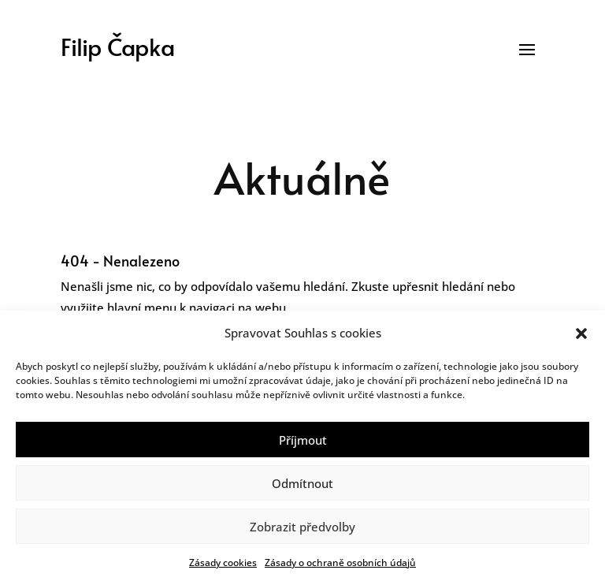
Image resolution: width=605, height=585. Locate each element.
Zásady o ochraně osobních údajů (340, 562)
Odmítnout (302, 483)
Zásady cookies (223, 562)
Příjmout (303, 440)
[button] (581, 333)
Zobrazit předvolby (302, 527)
